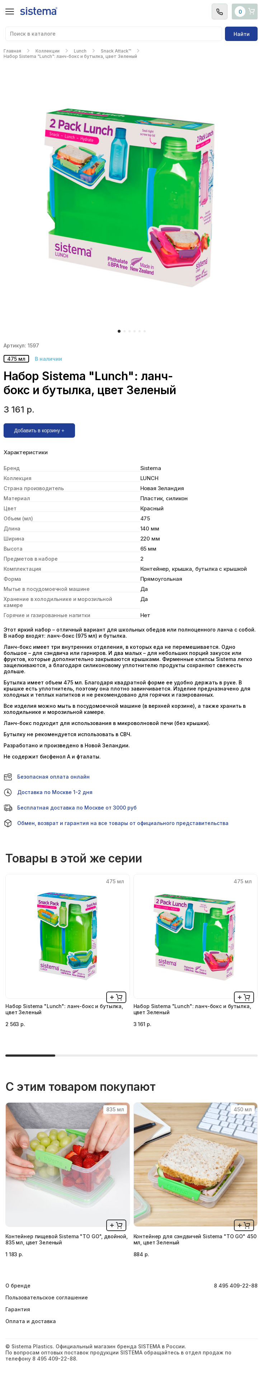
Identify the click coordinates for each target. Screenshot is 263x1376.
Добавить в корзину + (39, 430)
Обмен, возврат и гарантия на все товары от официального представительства (116, 823)
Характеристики (26, 452)
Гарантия (17, 1309)
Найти (242, 34)
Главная (12, 51)
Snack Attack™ (116, 51)
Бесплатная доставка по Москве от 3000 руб (70, 807)
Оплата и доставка (30, 1321)
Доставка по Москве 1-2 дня (48, 792)
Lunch (80, 51)
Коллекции (48, 51)
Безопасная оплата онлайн (47, 777)
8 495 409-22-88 (236, 1285)
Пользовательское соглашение (46, 1297)
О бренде (17, 1285)
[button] (119, 331)
